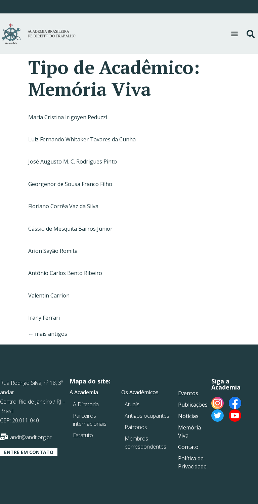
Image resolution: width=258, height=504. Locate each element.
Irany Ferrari (44, 317)
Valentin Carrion (49, 295)
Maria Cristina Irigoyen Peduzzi (67, 117)
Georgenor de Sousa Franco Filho (70, 184)
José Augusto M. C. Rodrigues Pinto (72, 161)
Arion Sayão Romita (53, 251)
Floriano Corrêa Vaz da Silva (63, 206)
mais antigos (47, 333)
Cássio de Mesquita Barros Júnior (70, 228)
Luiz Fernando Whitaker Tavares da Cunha (82, 139)
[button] (234, 33)
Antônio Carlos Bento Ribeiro (65, 273)
